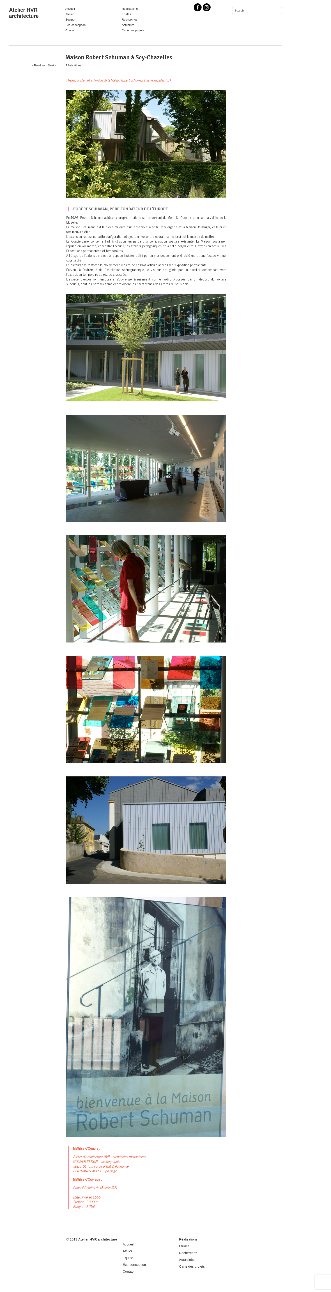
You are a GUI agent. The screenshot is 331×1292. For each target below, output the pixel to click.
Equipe (69, 19)
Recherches (129, 19)
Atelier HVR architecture (24, 13)
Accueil (70, 8)
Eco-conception (75, 25)
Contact (70, 30)
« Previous (38, 65)
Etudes (126, 14)
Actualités (128, 25)
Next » (52, 65)
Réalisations (130, 8)
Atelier (69, 14)
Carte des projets (133, 30)
